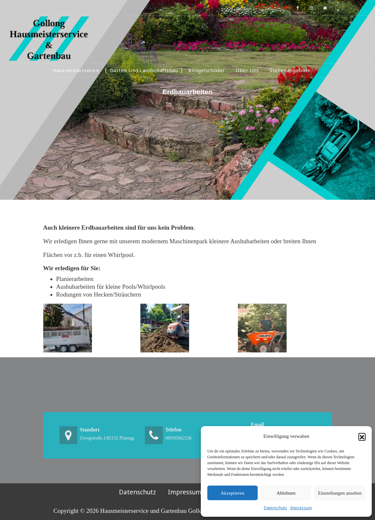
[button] (362, 436)
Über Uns (247, 70)
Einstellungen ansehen (340, 493)
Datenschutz (275, 508)
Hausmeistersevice (76, 70)
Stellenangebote (290, 70)
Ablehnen (286, 493)
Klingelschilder (206, 70)
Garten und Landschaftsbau (144, 70)
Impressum (301, 508)
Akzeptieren (232, 493)
